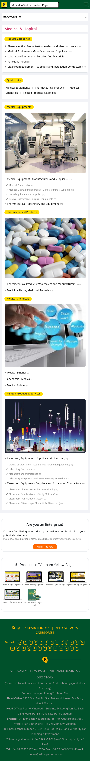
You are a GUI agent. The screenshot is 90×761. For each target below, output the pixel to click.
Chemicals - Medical (20, 379)
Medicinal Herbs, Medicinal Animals (30, 290)
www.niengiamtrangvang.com (59, 584)
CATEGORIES (12, 17)
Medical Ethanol (18, 372)
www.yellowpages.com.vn (14, 602)
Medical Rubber (17, 385)
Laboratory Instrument (22, 469)
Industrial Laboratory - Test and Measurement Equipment (41, 464)
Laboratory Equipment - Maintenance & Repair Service (38, 478)
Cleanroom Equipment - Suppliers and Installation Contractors (47, 66)
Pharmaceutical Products (49, 87)
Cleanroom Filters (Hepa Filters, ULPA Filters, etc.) (36, 503)
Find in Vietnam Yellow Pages (30, 5)
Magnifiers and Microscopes (25, 473)
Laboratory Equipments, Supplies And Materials (38, 56)
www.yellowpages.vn (34, 584)
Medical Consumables (22, 185)
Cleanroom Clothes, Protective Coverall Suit (33, 489)
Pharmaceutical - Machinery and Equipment (35, 204)
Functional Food (19, 61)
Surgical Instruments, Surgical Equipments (32, 198)
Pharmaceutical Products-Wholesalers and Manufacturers (44, 46)
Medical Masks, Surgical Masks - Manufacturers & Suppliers (41, 189)
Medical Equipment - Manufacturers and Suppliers (40, 51)
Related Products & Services (39, 92)
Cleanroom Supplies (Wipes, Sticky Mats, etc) (33, 494)
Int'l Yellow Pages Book (34, 604)
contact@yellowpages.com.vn (65, 538)
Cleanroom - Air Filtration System (27, 498)
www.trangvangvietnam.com (15, 584)
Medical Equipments (18, 87)
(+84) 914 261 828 (42, 739)
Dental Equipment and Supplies (27, 194)
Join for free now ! (45, 546)
